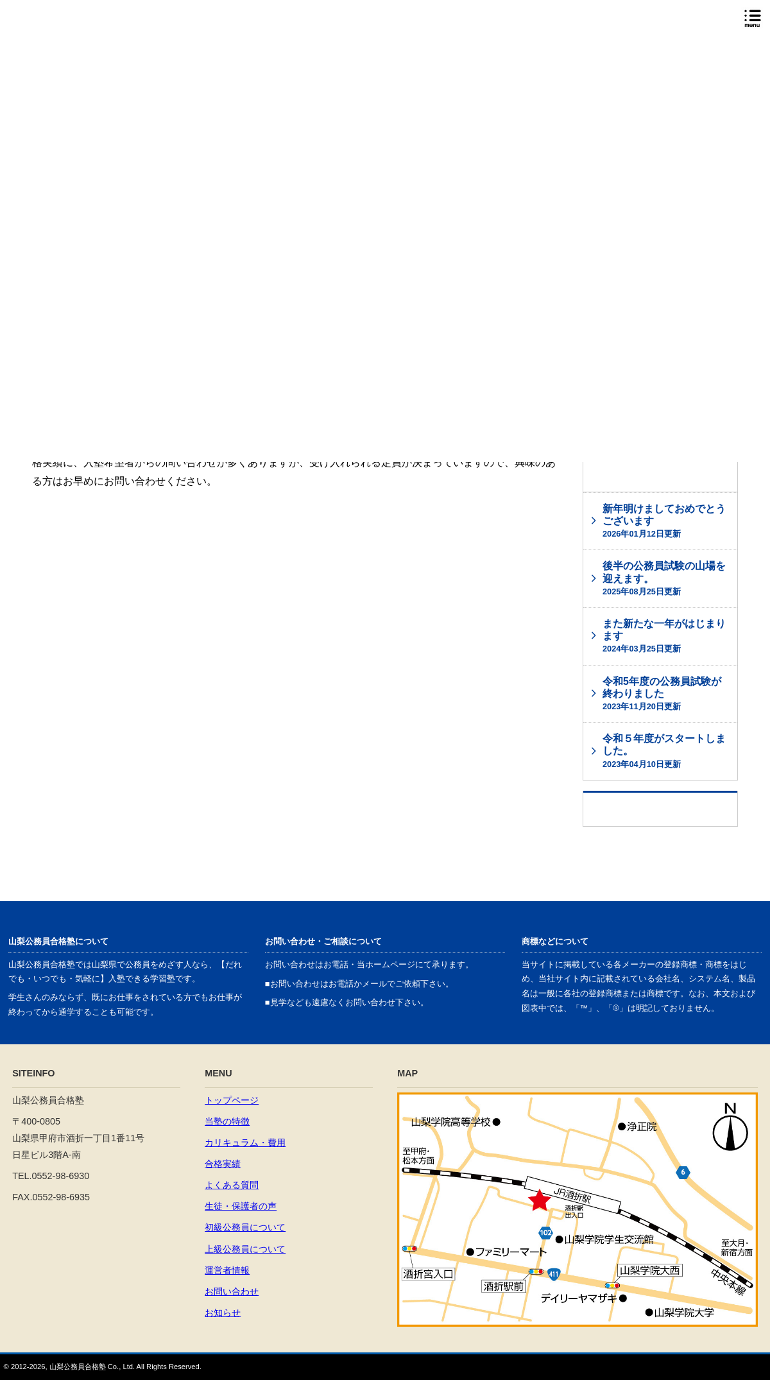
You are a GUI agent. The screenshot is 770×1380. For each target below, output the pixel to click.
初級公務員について (245, 1227)
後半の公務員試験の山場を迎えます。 (664, 578)
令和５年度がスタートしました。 (664, 750)
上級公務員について (245, 1249)
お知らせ (223, 1312)
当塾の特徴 (227, 1121)
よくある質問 (232, 1185)
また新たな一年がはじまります (664, 635)
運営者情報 (227, 1270)
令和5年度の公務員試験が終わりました (662, 693)
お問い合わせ (232, 1291)
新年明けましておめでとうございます (664, 521)
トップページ (232, 1100)
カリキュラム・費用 (245, 1142)
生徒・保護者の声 (241, 1206)
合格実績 (223, 1164)
